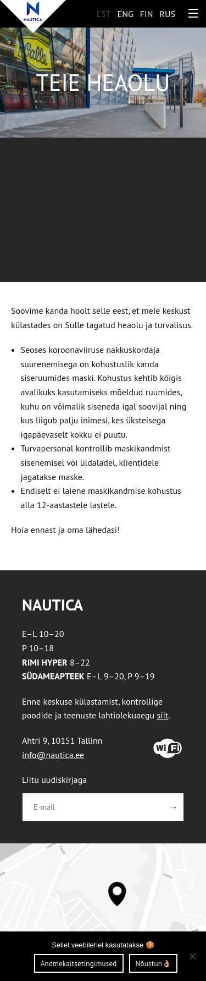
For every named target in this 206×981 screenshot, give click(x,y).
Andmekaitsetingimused (79, 963)
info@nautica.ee (53, 754)
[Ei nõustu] (192, 956)
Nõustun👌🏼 (153, 963)
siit (162, 715)
